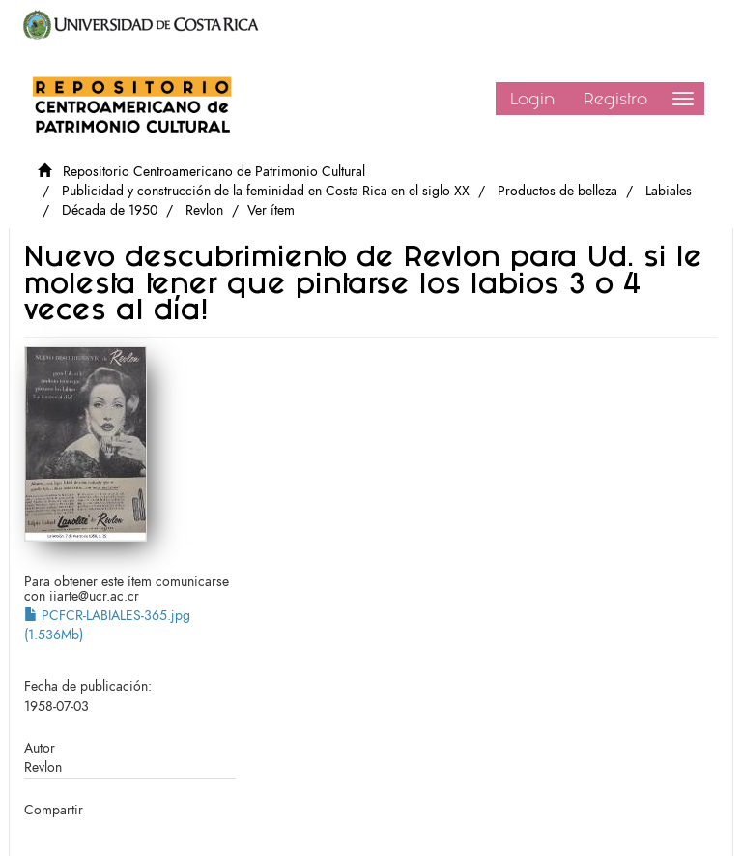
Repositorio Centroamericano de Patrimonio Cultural (214, 171)
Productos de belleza (557, 191)
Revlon (204, 210)
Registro (615, 98)
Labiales (668, 191)
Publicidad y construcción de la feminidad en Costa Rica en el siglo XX (266, 191)
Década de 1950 (109, 210)
